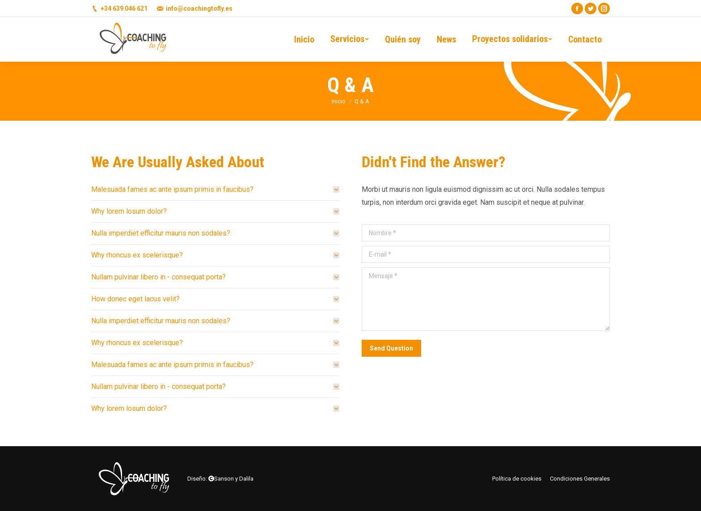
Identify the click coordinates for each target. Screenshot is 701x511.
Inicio (339, 101)
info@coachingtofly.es (199, 8)
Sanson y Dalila (233, 478)
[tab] (215, 189)
